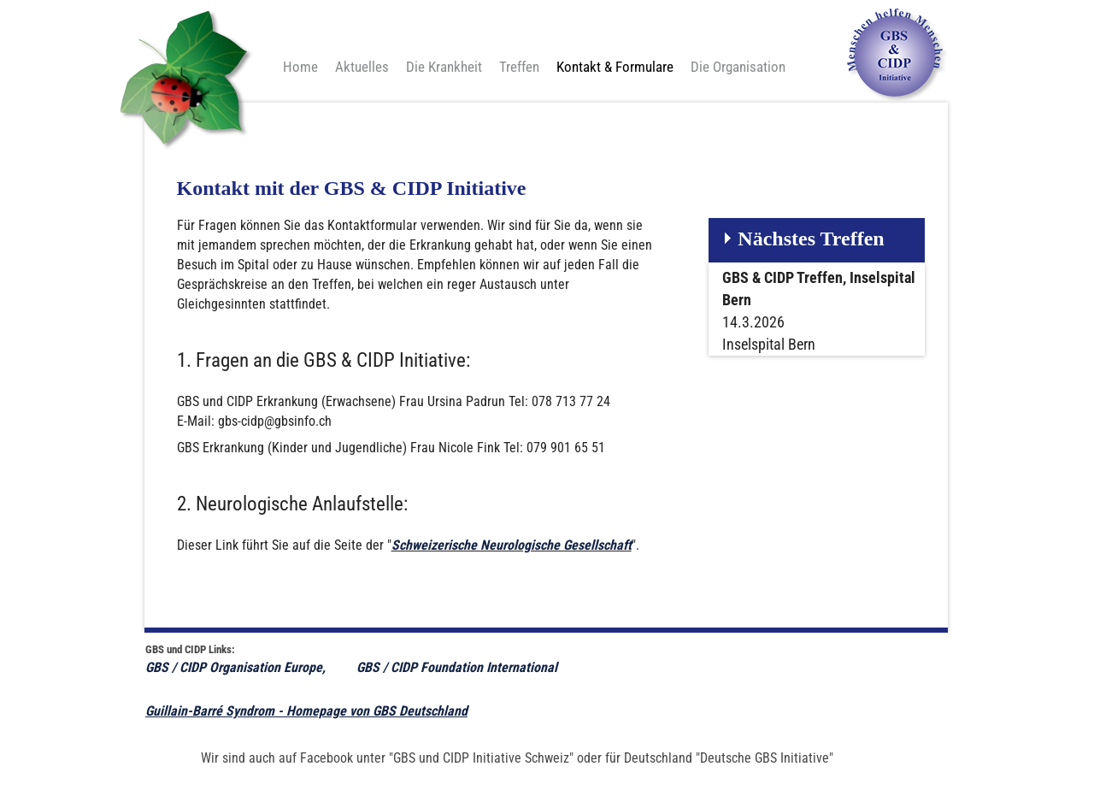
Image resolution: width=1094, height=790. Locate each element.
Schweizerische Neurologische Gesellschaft (511, 545)
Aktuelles (362, 66)
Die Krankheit (444, 66)
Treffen (519, 66)
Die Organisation (738, 66)
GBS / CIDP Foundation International (458, 667)
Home (300, 66)
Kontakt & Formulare (614, 66)
